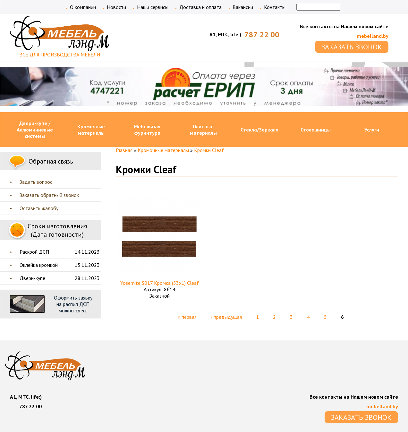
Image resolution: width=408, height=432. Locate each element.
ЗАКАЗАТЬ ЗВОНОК (351, 46)
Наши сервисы (152, 7)
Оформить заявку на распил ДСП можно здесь (73, 304)
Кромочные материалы (91, 129)
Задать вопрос (36, 182)
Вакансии (243, 7)
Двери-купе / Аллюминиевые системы (35, 129)
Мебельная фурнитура (147, 129)
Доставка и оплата (200, 7)
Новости (116, 7)
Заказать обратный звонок (49, 195)
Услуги (371, 129)
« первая (187, 317)
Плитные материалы (203, 129)
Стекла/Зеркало (259, 129)
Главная (124, 150)
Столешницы (316, 129)
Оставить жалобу (39, 208)
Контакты (274, 7)
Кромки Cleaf (209, 150)
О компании (83, 7)
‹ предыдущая (226, 317)
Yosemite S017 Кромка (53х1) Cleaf (159, 283)
